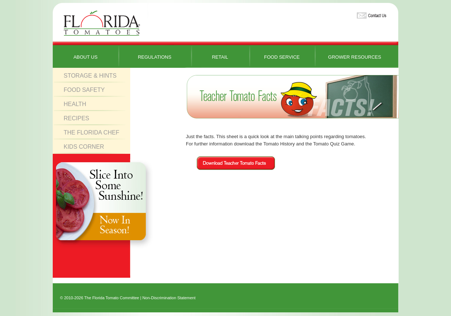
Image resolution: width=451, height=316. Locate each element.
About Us (85, 57)
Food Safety (84, 90)
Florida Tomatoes (102, 23)
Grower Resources (354, 57)
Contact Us (370, 14)
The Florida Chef (91, 132)
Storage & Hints (90, 76)
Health (75, 104)
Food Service (282, 57)
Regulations (154, 57)
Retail (220, 57)
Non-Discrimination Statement (168, 298)
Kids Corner (84, 147)
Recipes (76, 118)
